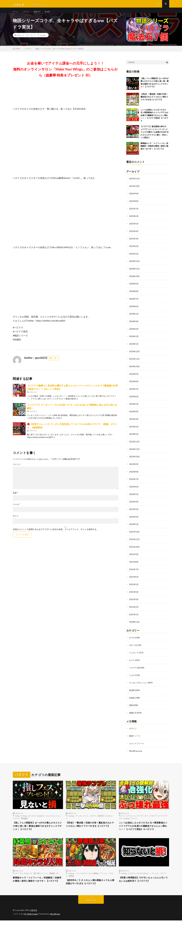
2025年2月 (134, 251)
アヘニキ (78, 814)
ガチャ (132, 644)
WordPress (56, 919)
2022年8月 (134, 473)
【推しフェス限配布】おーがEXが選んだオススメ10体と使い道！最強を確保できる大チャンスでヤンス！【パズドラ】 (37, 825)
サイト (16, 521)
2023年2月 (134, 429)
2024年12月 (134, 265)
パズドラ (27, 14)
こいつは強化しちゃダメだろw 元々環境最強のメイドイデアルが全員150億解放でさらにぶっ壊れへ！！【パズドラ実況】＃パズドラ (154, 121)
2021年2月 (134, 607)
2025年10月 (134, 191)
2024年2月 (134, 340)
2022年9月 (134, 466)
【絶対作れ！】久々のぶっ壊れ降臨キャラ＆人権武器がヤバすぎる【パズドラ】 (91, 885)
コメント (17, 470)
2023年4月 (134, 414)
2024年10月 (134, 280)
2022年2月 (134, 518)
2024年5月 (134, 317)
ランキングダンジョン (139, 682)
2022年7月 (134, 481)
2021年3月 (134, 599)
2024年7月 (134, 303)
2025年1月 (134, 258)
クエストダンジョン (53, 814)
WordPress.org (136, 749)
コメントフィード (137, 742)
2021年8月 (134, 562)
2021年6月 (134, 577)
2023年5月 (134, 406)
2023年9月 (134, 377)
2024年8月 (134, 295)
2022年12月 (134, 443)
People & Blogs (21, 814)
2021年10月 (134, 547)
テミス (85, 814)
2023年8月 (134, 384)
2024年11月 (134, 273)
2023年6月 (134, 399)
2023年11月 (134, 362)
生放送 (132, 696)
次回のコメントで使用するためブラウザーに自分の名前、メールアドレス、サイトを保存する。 (55, 535)
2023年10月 (134, 369)
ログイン (133, 727)
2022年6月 (134, 488)
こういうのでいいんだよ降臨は (87, 877)
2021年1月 (134, 614)
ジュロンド (134, 652)
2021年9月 (134, 555)
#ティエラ (19, 877)
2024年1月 (134, 347)
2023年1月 (134, 436)
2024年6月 (134, 310)
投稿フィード (135, 734)
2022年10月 (134, 458)
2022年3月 (134, 510)
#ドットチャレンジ (128, 814)
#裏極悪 (52, 877)
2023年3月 (134, 421)
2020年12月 (134, 621)
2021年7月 (134, 570)
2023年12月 (134, 354)
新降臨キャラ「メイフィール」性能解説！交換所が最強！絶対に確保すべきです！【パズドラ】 (154, 151)
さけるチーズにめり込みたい (139, 877)
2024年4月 (134, 325)
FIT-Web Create (31, 919)
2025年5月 (134, 228)
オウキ (132, 637)
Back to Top (91, 906)
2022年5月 (134, 495)
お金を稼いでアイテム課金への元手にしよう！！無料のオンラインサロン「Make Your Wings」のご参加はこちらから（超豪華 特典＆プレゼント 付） (65, 75)
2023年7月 (134, 392)
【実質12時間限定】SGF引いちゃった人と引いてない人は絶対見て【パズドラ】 (144, 883)
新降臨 (71, 879)
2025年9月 (134, 199)
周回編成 (24, 816)
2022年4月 (134, 503)
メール (16, 510)
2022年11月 (134, 451)
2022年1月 (134, 525)
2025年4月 (134, 236)
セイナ (132, 659)
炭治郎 (51, 14)
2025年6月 (134, 221)
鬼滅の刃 (40, 14)
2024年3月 (134, 332)
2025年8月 (134, 206)
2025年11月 (134, 184)
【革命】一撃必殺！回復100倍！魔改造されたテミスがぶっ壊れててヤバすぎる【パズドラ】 (154, 102)
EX (57, 877)
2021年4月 (134, 592)
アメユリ (133, 816)
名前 (15, 498)
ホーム (16, 14)
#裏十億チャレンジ (40, 877)
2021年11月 (134, 540)
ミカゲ (132, 674)
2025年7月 (134, 214)
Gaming (43, 41)
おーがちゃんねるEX (36, 814)
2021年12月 (134, 532)
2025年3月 (134, 243)
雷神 (131, 704)
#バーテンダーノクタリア (147, 814)
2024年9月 (134, 288)
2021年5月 (134, 584)
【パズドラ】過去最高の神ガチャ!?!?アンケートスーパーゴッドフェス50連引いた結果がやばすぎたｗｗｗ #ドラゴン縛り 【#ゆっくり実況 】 (154, 137)
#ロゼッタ (28, 877)
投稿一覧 (52, 363)
